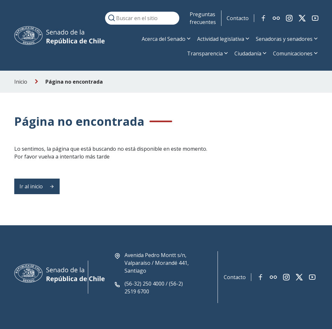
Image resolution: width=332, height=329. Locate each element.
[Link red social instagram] (289, 18)
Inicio (20, 81)
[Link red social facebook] (263, 18)
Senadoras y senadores (284, 38)
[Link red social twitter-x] (302, 18)
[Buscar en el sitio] (142, 18)
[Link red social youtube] (315, 18)
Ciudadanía (247, 53)
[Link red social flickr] (276, 18)
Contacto (238, 18)
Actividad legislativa (220, 38)
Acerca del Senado (163, 38)
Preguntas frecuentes (203, 18)
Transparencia (205, 53)
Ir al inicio (36, 186)
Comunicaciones (293, 53)
